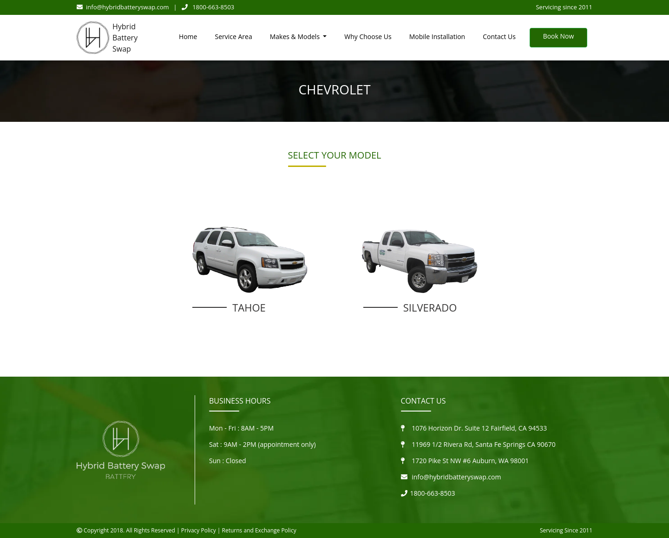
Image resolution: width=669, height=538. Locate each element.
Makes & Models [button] (295, 36)
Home (188, 36)
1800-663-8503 (208, 7)
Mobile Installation (437, 36)
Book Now (558, 36)
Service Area (233, 36)
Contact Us (499, 36)
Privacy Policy (198, 530)
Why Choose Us (367, 36)
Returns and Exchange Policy (259, 530)
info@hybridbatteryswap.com (123, 7)
